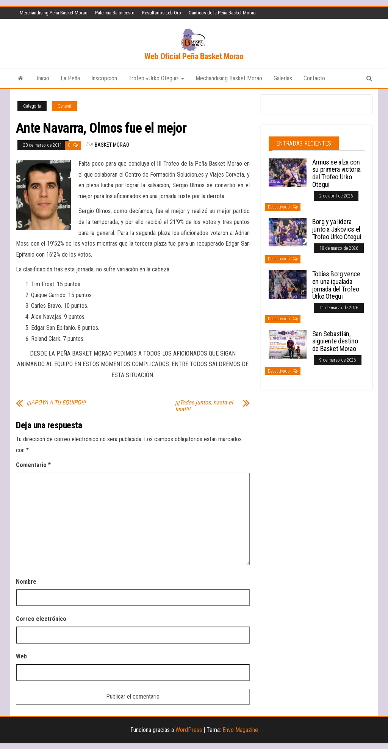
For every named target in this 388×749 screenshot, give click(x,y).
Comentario (33, 465)
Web (21, 656)
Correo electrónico (41, 618)
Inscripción (104, 78)
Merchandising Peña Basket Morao (54, 13)
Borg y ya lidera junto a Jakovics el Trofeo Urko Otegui (336, 229)
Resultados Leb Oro (161, 13)
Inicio (43, 78)
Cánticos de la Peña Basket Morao (222, 13)
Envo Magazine (240, 729)
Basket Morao (112, 145)
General (64, 106)
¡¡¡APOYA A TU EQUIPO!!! (56, 402)
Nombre (26, 581)
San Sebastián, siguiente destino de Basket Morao (335, 341)
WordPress (188, 729)
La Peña (70, 78)
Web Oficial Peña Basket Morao (193, 56)
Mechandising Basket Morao (229, 78)
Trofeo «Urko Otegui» (156, 78)
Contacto (314, 78)
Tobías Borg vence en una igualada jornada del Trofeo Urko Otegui (336, 285)
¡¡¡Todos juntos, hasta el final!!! (204, 406)
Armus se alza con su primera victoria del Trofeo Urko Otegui (336, 173)
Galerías (283, 78)
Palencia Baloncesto (115, 13)
